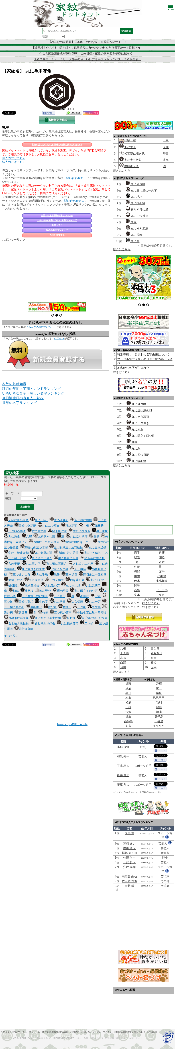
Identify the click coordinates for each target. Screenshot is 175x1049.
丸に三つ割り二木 (94, 552)
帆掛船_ (11, 585)
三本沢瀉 (69, 574)
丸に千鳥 (40, 574)
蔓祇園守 (34, 607)
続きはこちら (122, 249)
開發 (162, 557)
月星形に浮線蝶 (16, 618)
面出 (137, 590)
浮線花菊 (69, 525)
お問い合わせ (87, 1032)
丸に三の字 (31, 563)
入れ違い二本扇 (80, 563)
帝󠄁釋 (159, 683)
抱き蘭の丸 (75, 580)
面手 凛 (129, 833)
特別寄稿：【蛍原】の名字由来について (143, 354)
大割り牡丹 (13, 580)
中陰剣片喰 (129, 166)
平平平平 (159, 726)
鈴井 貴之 (123, 775)
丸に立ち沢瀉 (77, 536)
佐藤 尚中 (129, 857)
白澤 (123, 662)
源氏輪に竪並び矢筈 (92, 618)
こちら (126, 170)
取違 (137, 557)
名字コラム (57, 225)
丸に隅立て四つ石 (84, 590)
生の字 (41, 601)
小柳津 (161, 576)
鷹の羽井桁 (59, 520)
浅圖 (123, 667)
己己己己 (159, 697)
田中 (166, 140)
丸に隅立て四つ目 (141, 435)
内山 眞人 (129, 848)
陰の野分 (43, 590)
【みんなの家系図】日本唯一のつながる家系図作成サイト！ (87, 41)
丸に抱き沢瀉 (137, 228)
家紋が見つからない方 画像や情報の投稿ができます (57, 144)
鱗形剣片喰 (57, 531)
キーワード (12, 493)
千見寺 (124, 653)
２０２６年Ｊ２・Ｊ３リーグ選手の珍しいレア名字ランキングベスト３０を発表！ (87, 59)
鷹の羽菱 (61, 590)
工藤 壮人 (123, 765)
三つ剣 (79, 607)
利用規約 (74, 1032)
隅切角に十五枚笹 (92, 574)
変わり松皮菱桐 (16, 552)
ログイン (59, 338)
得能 (137, 571)
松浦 (128, 702)
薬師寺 (128, 721)
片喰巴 (64, 607)
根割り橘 (130, 140)
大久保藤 (75, 601)
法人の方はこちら (13, 161)
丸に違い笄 (50, 585)
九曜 (131, 222)
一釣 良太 (129, 862)
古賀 (128, 711)
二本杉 (86, 623)
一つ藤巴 (57, 596)
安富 (128, 726)
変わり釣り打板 (42, 623)
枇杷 (94, 536)
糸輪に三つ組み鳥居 (44, 542)
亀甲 (5, 127)
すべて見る (11, 635)
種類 (8, 498)
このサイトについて (10, 1032)
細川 (128, 693)
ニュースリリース (31, 1032)
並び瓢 (50, 607)
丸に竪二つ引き (39, 558)
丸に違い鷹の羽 (139, 410)
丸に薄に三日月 (54, 563)
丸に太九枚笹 (130, 159)
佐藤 (162, 552)
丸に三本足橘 (95, 547)
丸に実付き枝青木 (31, 569)
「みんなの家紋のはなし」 (41, 327)
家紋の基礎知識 (14, 384)
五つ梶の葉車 (61, 612)
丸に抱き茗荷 (67, 623)
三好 (128, 707)
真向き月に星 (137, 209)
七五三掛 (162, 590)
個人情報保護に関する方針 (55, 1032)
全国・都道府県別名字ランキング (57, 215)
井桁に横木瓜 (79, 531)
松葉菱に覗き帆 (92, 558)
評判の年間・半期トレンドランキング (31, 389)
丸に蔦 (132, 241)
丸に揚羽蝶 (135, 203)
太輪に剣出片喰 (16, 520)
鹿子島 (158, 716)
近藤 (128, 683)
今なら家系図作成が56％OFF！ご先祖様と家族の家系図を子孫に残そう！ (87, 53)
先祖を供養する (57, 235)
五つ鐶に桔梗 (81, 520)
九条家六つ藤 (44, 536)
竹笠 (43, 612)
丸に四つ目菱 (138, 454)
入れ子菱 (12, 563)
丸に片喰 (134, 234)
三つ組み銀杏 (15, 531)
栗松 (159, 693)
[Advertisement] (56, 270)
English (152, 1032)
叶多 (153, 662)
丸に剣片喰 (135, 184)
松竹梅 (69, 618)
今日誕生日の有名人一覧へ (23, 398)
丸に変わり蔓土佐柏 (45, 618)
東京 (162, 595)
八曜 (27, 536)
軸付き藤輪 (23, 628)
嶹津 (159, 711)
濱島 (166, 159)
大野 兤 (129, 885)
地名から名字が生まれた (133, 367)
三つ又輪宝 (54, 580)
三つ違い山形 (19, 574)
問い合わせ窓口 (76, 178)
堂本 (137, 595)
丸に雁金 (12, 536)
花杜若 (96, 525)
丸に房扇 (58, 601)
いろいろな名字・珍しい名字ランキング (57, 220)
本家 (128, 697)
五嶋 (153, 667)
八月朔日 (156, 653)
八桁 (123, 648)
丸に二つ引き (137, 215)
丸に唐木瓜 (34, 580)
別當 (153, 658)
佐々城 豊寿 (129, 881)
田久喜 (155, 648)
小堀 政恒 (123, 747)
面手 (137, 552)
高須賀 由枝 (129, 876)
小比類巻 (162, 580)
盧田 (159, 688)
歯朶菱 (20, 612)
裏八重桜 (100, 531)
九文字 (94, 607)
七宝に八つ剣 (57, 569)
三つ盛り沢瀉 (15, 558)
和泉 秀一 (123, 756)
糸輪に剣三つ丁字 (34, 547)
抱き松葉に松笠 (66, 558)
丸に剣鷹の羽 (41, 552)
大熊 (166, 147)
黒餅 (55, 574)
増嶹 (159, 707)
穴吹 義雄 (129, 867)
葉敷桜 (26, 590)
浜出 (128, 716)
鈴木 (162, 562)
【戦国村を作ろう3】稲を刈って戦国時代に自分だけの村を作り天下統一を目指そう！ (88, 47)
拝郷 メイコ (129, 852)
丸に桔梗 (134, 196)
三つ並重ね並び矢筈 (32, 596)
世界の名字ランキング (57, 230)
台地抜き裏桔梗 (16, 623)
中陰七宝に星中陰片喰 (89, 612)
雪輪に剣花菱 (25, 525)
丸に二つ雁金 (49, 525)
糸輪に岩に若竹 (66, 552)
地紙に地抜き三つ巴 (76, 542)
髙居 (123, 658)
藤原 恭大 (123, 784)
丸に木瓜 (127, 147)
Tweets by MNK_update (72, 724)
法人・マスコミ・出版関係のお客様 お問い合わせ (121, 1032)
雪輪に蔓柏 (23, 601)
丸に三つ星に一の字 (141, 190)
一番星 (158, 721)
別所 (128, 688)
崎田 (166, 153)
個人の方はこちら (13, 158)
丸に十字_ (39, 520)
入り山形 (78, 569)
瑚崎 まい (129, 843)
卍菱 (95, 596)
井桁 (84, 525)
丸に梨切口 (91, 585)
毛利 (159, 702)
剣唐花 (82, 596)
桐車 (14, 590)
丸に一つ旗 (70, 585)
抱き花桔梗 (29, 585)
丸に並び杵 (95, 580)
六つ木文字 (36, 531)
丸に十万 (93, 601)
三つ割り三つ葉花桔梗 (66, 547)
